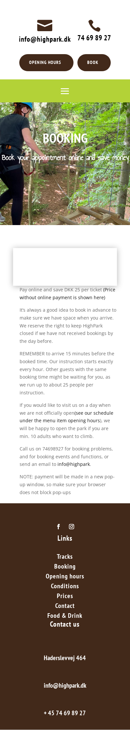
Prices (65, 597)
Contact (65, 606)
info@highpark (73, 464)
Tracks (65, 557)
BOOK (92, 62)
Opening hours (65, 577)
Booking (65, 567)
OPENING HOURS (45, 62)
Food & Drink (64, 616)
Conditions (65, 587)
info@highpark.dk (45, 39)
